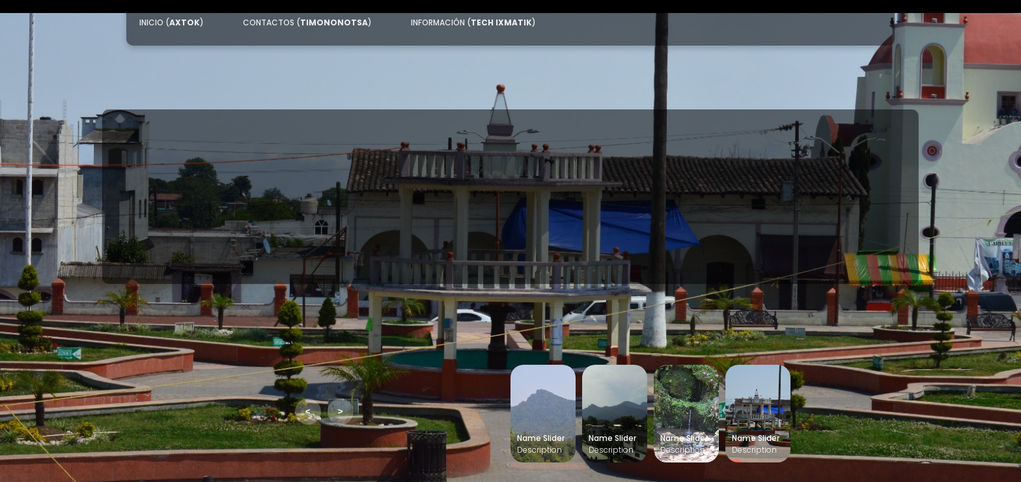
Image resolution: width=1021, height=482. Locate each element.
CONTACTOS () (307, 22)
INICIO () (171, 22)
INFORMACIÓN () (473, 22)
